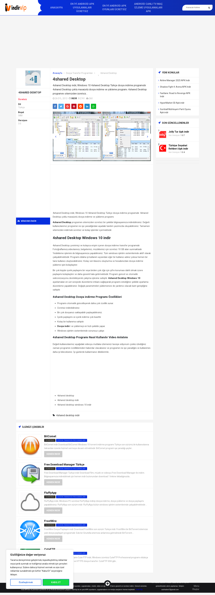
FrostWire (50, 521)
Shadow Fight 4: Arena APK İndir (175, 87)
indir (74, 98)
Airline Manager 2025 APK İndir (175, 80)
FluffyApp (50, 492)
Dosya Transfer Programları (79, 73)
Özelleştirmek (26, 582)
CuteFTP (49, 549)
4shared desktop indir (68, 415)
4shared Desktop (69, 79)
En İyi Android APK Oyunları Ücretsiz (114, 7)
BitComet (50, 436)
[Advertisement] (107, 41)
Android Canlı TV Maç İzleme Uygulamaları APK (148, 7)
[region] (39, 569)
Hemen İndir (53, 454)
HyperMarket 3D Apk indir (172, 103)
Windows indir (27, 221)
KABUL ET (56, 582)
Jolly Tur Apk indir (179, 131)
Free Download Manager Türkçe (64, 464)
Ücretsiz (22, 99)
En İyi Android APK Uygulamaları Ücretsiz (82, 7)
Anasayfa (56, 7)
